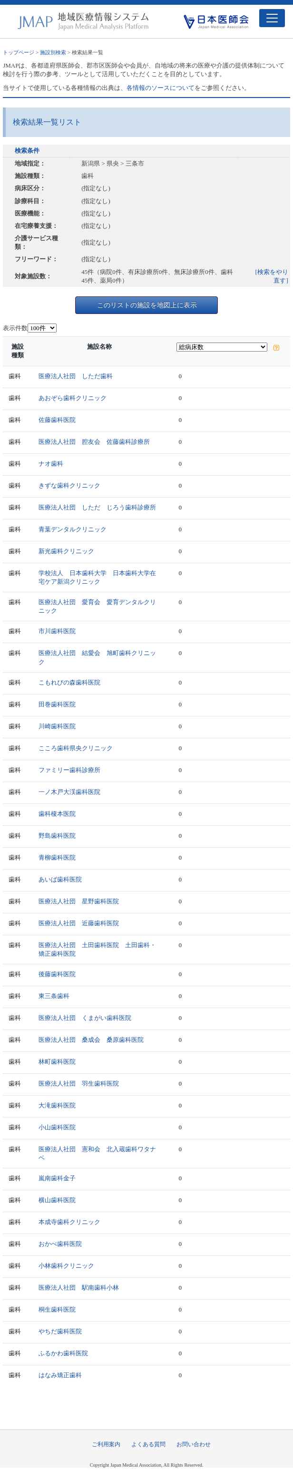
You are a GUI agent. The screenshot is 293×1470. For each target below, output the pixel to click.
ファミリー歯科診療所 (69, 770)
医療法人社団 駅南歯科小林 (79, 1287)
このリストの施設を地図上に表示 (147, 305)
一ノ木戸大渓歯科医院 (69, 791)
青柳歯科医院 (57, 857)
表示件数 (15, 328)
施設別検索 (53, 52)
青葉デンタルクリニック (73, 529)
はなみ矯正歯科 (60, 1375)
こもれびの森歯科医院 (69, 682)
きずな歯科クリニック (69, 485)
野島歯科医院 (57, 835)
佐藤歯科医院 (57, 419)
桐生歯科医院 (57, 1309)
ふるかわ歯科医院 (63, 1353)
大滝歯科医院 (57, 1105)
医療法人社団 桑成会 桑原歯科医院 (91, 1039)
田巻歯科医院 (57, 704)
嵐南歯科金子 (57, 1178)
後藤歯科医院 (57, 974)
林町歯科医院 (57, 1061)
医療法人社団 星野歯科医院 (79, 901)
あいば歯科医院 (60, 879)
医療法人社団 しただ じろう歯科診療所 (97, 507)
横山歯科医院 (57, 1200)
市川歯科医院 (57, 631)
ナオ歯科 (51, 463)
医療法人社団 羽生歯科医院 (79, 1083)
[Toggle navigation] (272, 18)
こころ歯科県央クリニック (76, 748)
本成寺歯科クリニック (69, 1221)
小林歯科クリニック (66, 1265)
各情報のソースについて (161, 87)
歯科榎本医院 (57, 813)
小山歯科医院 (57, 1127)
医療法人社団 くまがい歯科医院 (85, 1017)
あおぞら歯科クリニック (73, 398)
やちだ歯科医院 (60, 1331)
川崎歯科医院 (57, 726)
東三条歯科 (54, 996)
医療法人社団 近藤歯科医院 (79, 923)
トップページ (18, 52)
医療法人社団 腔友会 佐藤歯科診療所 (94, 441)
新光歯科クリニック (66, 551)
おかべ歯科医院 (60, 1243)
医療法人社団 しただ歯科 (76, 376)
